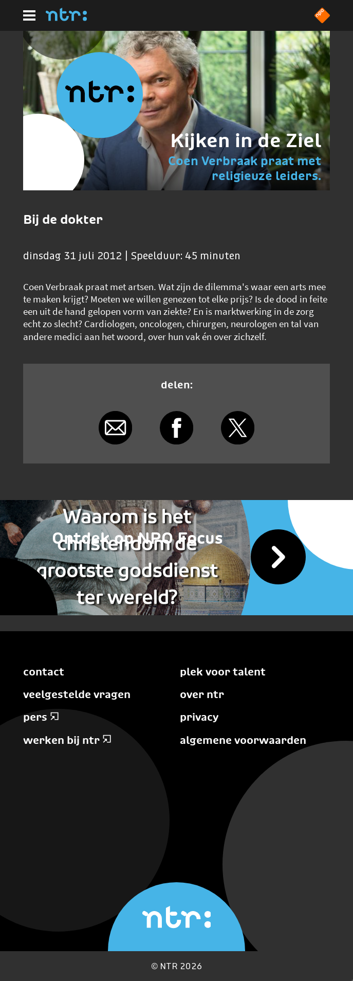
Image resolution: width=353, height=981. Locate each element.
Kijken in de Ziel (245, 140)
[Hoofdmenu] (29, 15)
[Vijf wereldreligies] (176, 557)
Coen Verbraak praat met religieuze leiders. (244, 168)
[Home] (66, 18)
